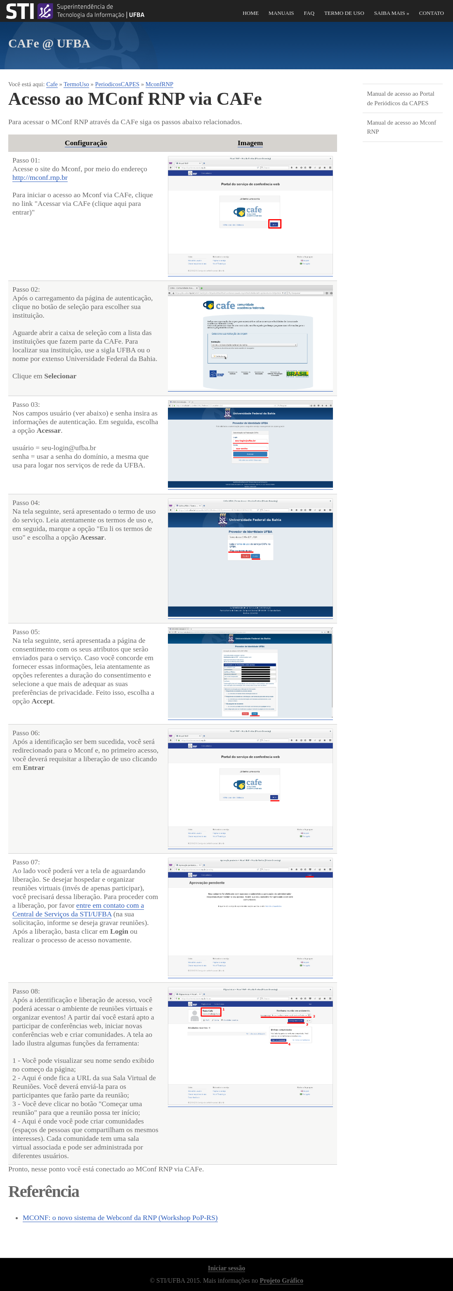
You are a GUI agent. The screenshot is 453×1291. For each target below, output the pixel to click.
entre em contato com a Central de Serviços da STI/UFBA (78, 909)
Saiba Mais (391, 13)
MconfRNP (160, 84)
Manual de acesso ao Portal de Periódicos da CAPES (400, 98)
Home (251, 13)
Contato (431, 13)
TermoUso (76, 84)
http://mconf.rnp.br (40, 177)
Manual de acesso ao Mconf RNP (401, 127)
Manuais (281, 13)
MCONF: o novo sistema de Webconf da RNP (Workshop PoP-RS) (120, 1217)
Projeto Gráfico (281, 1280)
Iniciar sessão (226, 1268)
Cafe (52, 84)
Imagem (250, 143)
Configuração (86, 143)
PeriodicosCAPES (117, 84)
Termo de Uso (344, 13)
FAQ (309, 13)
